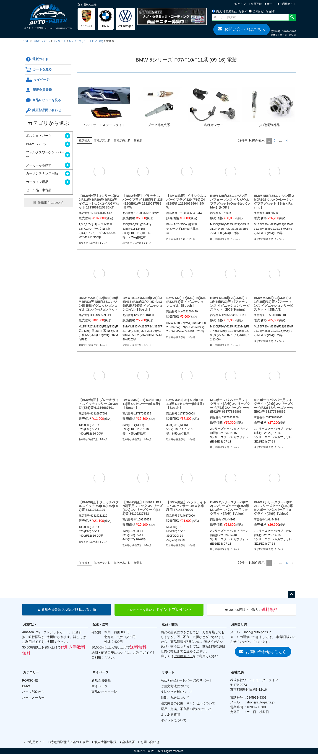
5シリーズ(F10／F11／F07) (86, 41)
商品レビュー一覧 (104, 692)
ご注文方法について (175, 686)
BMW (26, 686)
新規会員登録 (38, 90)
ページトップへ (291, 594)
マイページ (37, 79)
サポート (168, 672)
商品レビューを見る (43, 100)
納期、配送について (175, 697)
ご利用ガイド (287, 3)
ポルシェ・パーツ (39, 135)
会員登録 (256, 3)
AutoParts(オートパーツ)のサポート (186, 680)
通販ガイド (36, 59)
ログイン (240, 3)
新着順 (138, 140)
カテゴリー (31, 672)
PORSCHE (30, 680)
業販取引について (50, 202)
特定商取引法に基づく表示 (69, 742)
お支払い (29, 624)
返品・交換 (170, 624)
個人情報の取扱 (105, 742)
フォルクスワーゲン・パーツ (45, 154)
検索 (292, 17)
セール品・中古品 (39, 190)
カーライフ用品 (37, 182)
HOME (25, 41)
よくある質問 (170, 714)
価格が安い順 (102, 140)
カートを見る (38, 70)
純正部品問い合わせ (43, 110)
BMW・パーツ (41, 41)
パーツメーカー (33, 697)
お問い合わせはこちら (241, 29)
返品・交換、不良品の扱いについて (186, 709)
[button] (292, 140)
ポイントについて (173, 720)
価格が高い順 (122, 140)
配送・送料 (100, 624)
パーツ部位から (33, 692)
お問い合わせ (149, 742)
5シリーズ (60, 41)
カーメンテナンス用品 (42, 173)
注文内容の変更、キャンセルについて (188, 703)
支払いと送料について (177, 692)
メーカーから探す (39, 165)
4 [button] (287, 140)
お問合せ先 (239, 624)
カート (270, 3)
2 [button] (274, 140)
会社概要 (237, 672)
